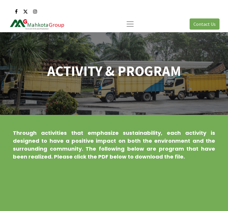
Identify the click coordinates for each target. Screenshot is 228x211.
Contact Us (204, 24)
